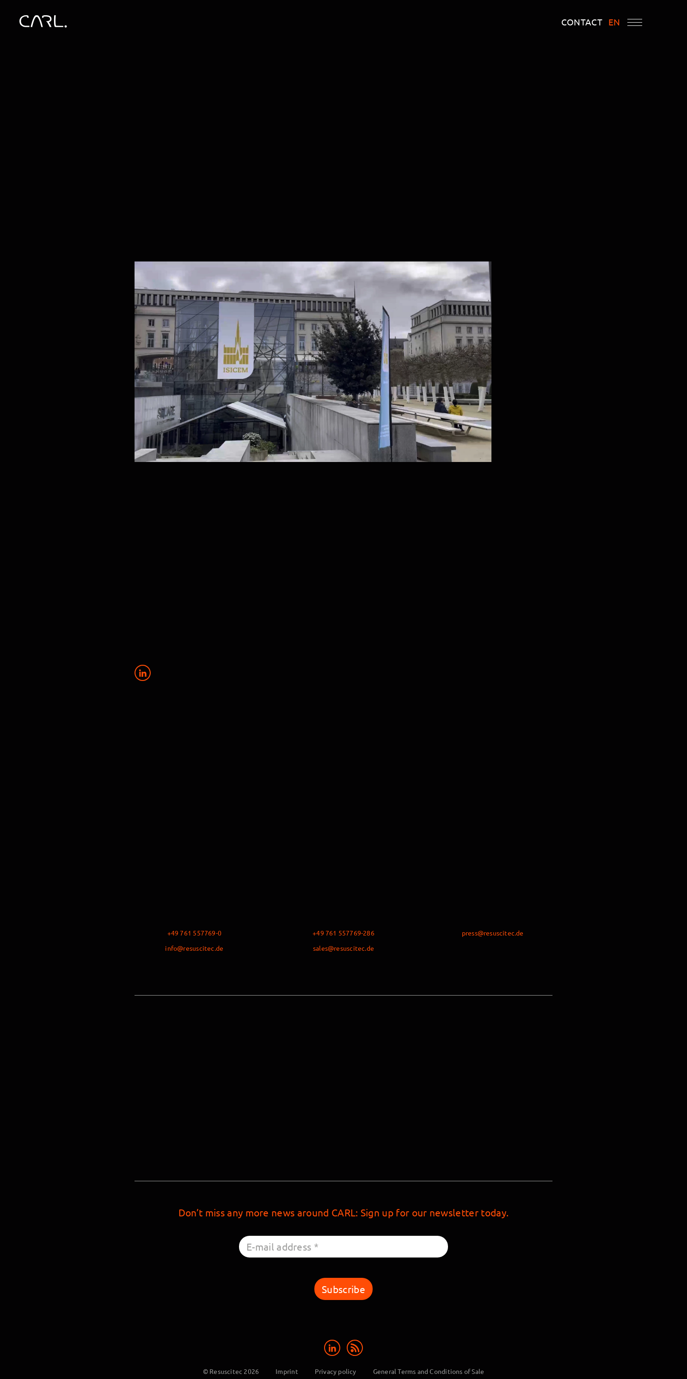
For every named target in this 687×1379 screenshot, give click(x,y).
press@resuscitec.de (493, 933)
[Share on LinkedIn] (143, 672)
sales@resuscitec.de (343, 948)
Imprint (287, 1371)
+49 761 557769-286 (343, 933)
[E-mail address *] (343, 1247)
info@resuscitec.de (194, 948)
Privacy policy (335, 1371)
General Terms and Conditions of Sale (429, 1371)
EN (614, 22)
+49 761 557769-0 (194, 933)
